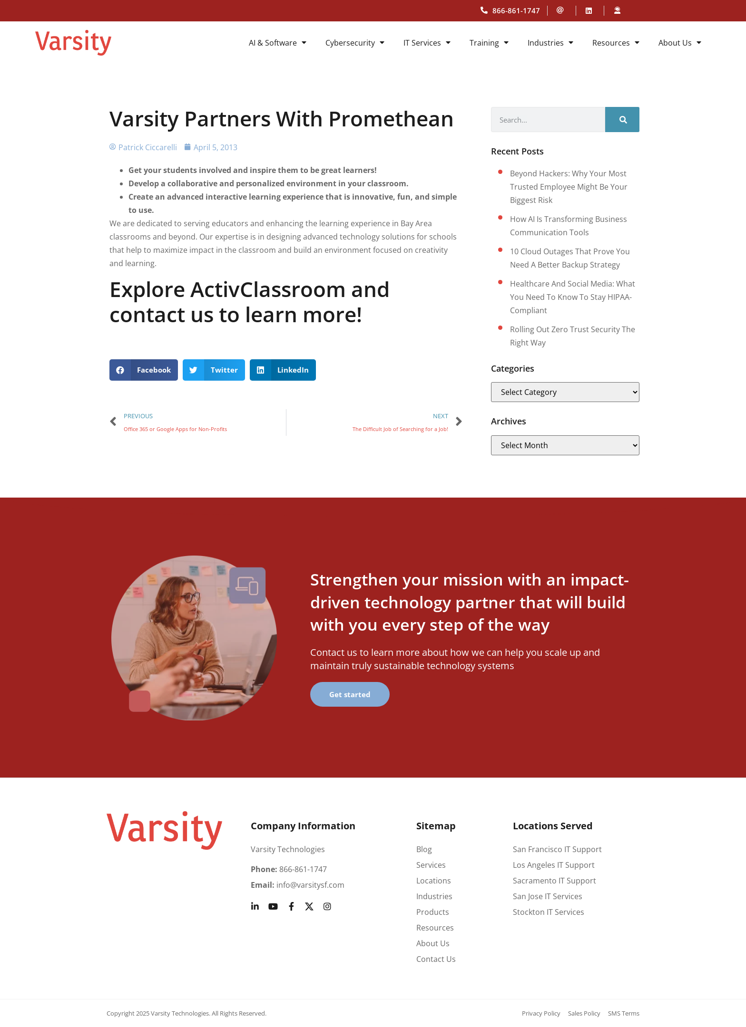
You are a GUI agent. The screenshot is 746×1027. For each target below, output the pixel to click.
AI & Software (277, 42)
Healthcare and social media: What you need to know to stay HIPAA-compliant (572, 297)
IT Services (427, 42)
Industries (550, 42)
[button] (143, 370)
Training (489, 42)
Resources (615, 42)
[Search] (622, 119)
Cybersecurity (354, 42)
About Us (679, 42)
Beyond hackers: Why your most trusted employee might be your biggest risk (569, 186)
